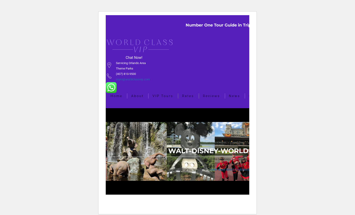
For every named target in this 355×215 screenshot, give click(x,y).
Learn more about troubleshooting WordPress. (241, 170)
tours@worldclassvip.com (133, 79)
